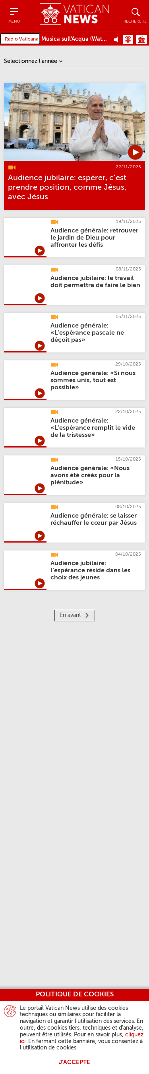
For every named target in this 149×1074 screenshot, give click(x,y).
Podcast (128, 39)
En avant (70, 615)
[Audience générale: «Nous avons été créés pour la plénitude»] (90, 475)
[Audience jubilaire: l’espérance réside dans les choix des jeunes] (90, 570)
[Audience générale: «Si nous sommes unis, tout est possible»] (92, 380)
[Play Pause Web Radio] (118, 39)
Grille (141, 39)
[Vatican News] (74, 15)
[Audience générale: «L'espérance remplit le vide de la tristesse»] (92, 428)
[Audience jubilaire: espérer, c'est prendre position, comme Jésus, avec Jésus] (67, 187)
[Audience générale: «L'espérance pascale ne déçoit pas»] (87, 333)
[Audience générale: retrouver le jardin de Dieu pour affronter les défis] (94, 238)
